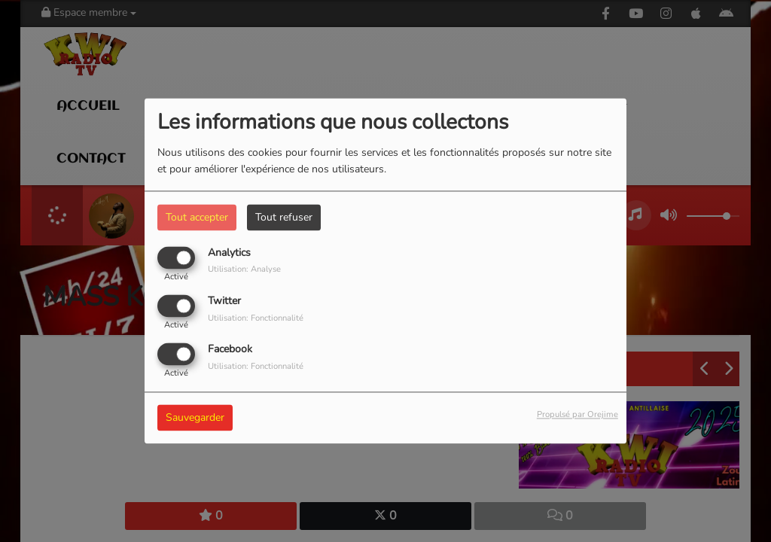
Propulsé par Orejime (577, 415)
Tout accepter (197, 217)
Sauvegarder (195, 418)
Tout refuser (283, 217)
